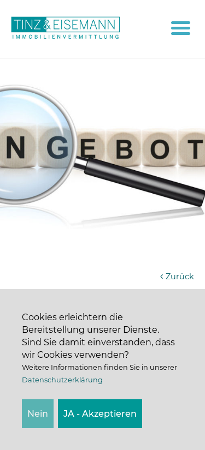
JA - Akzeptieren (100, 414)
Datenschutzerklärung (62, 380)
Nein (37, 414)
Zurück (176, 276)
